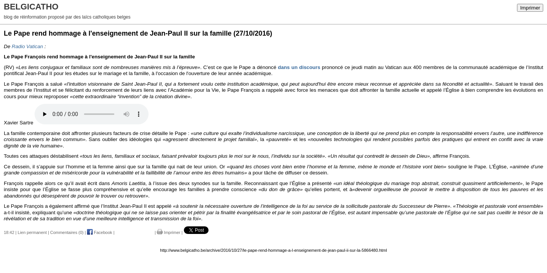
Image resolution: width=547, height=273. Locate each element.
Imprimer (530, 8)
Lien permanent (32, 232)
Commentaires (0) (67, 232)
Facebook (99, 232)
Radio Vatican (27, 46)
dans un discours (299, 67)
